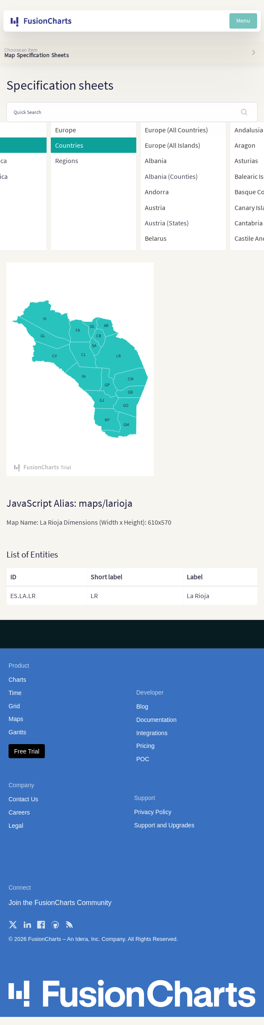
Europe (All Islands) (172, 145)
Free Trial (26, 751)
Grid (14, 706)
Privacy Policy (152, 812)
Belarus (156, 238)
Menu (243, 20)
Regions (66, 160)
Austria (155, 207)
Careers (19, 812)
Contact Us (23, 799)
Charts (17, 679)
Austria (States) (167, 223)
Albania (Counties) (171, 176)
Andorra (157, 191)
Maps (16, 718)
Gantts (17, 732)
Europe (65, 130)
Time (15, 692)
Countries (69, 145)
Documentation (156, 719)
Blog (142, 706)
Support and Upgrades (164, 825)
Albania (156, 160)
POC (142, 759)
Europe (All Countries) (176, 130)
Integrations (151, 733)
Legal (16, 825)
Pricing (145, 745)
